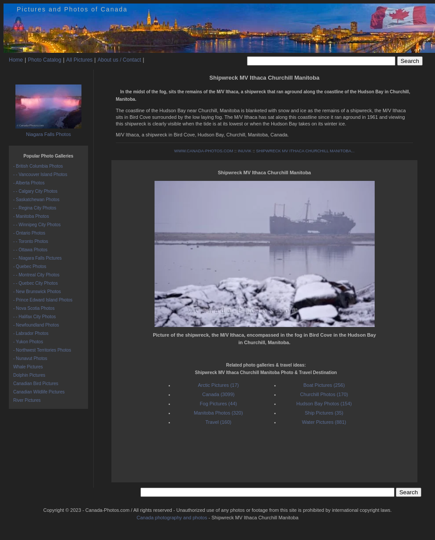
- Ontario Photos (29, 233)
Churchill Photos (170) (324, 394)
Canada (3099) (218, 394)
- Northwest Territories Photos (42, 350)
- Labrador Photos (30, 333)
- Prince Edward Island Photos (43, 300)
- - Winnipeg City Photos (37, 224)
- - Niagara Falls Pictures (37, 258)
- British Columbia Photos (38, 166)
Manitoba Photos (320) (218, 412)
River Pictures (27, 400)
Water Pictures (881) (324, 422)
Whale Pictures (28, 366)
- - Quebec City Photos (35, 283)
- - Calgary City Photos (35, 191)
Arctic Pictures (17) (218, 385)
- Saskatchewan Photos (36, 199)
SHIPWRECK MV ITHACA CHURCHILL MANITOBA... (305, 151)
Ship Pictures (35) (324, 412)
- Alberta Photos (28, 182)
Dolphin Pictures (29, 375)
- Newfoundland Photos (36, 325)
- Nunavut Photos (30, 358)
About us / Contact (119, 60)
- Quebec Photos (29, 266)
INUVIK (244, 151)
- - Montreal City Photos (36, 274)
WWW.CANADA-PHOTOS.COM (203, 151)
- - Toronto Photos (30, 241)
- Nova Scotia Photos (34, 308)
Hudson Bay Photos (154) (324, 403)
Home (16, 60)
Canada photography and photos (171, 517)
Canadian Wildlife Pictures (39, 391)
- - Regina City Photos (34, 208)
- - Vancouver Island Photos (40, 174)
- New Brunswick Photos (37, 291)
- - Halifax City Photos (34, 316)
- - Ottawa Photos (30, 249)
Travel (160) (219, 422)
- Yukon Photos (28, 341)
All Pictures (79, 60)
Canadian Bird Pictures (35, 383)
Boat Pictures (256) (324, 385)
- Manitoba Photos (31, 216)
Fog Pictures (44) (218, 403)
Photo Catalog (44, 60)
